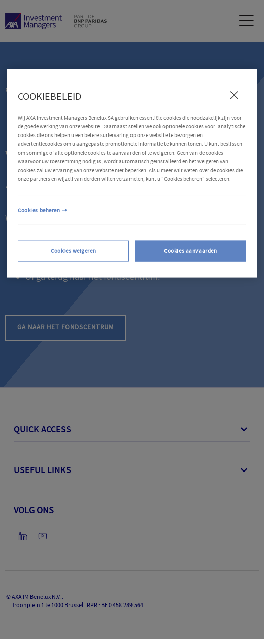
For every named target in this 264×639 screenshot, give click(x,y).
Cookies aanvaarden (190, 250)
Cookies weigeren (73, 250)
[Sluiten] (234, 95)
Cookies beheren (39, 210)
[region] (132, 173)
